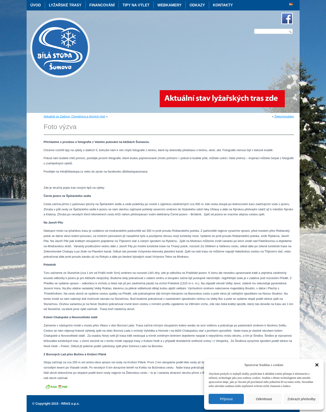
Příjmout (226, 399)
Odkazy (197, 5)
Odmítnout (264, 399)
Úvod (35, 5)
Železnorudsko (284, 116)
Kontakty (223, 5)
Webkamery (169, 5)
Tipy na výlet (136, 5)
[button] (317, 365)
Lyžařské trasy (65, 5)
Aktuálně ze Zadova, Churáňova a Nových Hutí (74, 116)
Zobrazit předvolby (302, 399)
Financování (102, 5)
